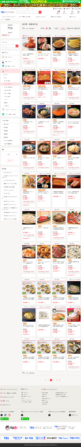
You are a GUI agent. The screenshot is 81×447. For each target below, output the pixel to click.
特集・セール (72, 16)
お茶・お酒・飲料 (7, 90)
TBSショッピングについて (50, 389)
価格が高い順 (77, 28)
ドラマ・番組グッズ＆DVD (24, 16)
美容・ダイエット (10, 57)
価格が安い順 (70, 28)
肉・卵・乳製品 (7, 80)
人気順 (56, 28)
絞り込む (10, 160)
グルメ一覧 (5, 74)
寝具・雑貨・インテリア (10, 66)
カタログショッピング (40, 16)
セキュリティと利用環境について (62, 396)
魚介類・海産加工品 (8, 84)
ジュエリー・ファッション (10, 109)
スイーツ (5, 99)
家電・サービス (10, 61)
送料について (44, 396)
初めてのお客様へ (58, 8)
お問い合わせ (44, 404)
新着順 (63, 28)
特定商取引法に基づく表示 (61, 394)
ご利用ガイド (67, 8)
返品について (44, 400)
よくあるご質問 (76, 8)
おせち (5, 77)
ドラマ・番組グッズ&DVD (10, 114)
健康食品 (5, 102)
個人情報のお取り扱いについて (61, 392)
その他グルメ (6, 105)
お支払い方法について (46, 398)
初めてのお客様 (45, 392)
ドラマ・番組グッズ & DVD (9, 393)
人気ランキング (6, 404)
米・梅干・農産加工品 (8, 87)
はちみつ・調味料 (7, 93)
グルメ (10, 70)
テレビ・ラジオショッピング (8, 16)
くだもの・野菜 (7, 96)
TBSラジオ (72, 415)
